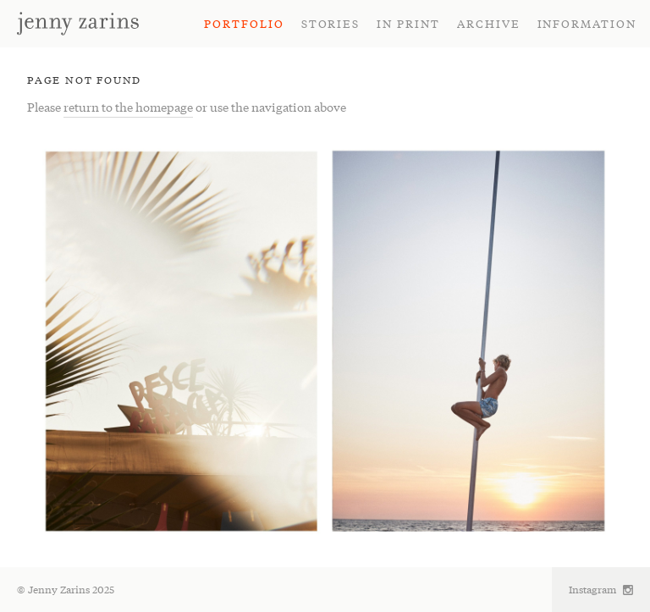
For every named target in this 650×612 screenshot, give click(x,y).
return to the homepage (128, 106)
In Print (408, 23)
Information (586, 23)
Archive (489, 23)
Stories (331, 23)
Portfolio (244, 23)
